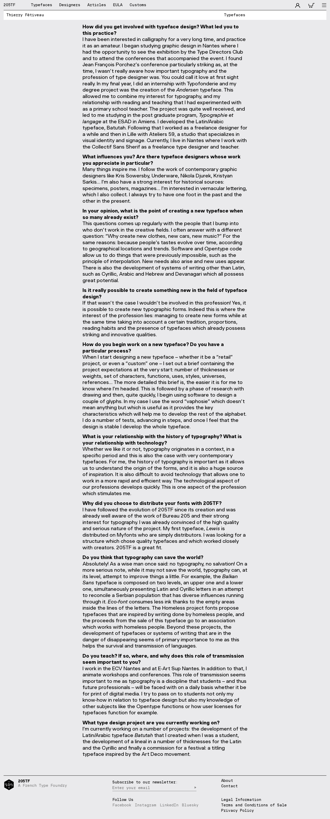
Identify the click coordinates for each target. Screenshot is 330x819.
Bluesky (190, 805)
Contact (229, 786)
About (227, 780)
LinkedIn (169, 805)
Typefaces (234, 15)
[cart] (311, 5)
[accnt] (297, 5)
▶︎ (195, 787)
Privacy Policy (237, 810)
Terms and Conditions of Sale (254, 805)
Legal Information (241, 799)
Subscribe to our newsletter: (145, 782)
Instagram (145, 805)
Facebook (121, 805)
